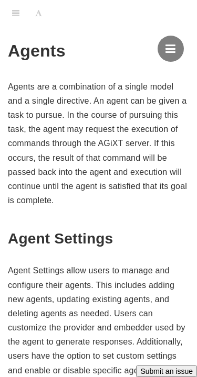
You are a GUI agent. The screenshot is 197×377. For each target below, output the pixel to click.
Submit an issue (166, 371)
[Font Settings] (38, 13)
